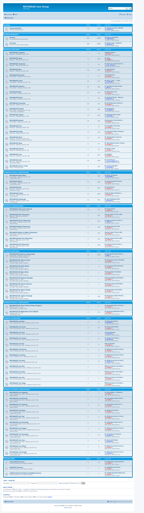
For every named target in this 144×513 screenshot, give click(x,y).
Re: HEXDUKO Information (112, 467)
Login (5, 480)
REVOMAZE (7, 25)
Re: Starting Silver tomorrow (113, 137)
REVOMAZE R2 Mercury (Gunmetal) (22, 254)
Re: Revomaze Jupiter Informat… (114, 295)
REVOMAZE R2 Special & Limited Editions (16, 302)
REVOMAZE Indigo (16, 131)
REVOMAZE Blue (16, 69)
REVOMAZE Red (15, 187)
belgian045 (109, 38)
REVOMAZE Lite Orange (18, 452)
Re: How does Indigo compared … (115, 131)
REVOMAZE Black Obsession (20, 226)
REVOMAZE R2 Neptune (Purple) (21, 278)
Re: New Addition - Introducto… (114, 392)
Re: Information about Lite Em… (114, 398)
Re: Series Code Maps (111, 165)
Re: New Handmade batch (112, 199)
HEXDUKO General (16, 467)
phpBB (62, 505)
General (12, 37)
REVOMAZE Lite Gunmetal (19, 422)
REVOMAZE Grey (16, 126)
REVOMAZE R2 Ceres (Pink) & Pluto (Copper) (26, 305)
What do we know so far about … (114, 366)
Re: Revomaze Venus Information (114, 260)
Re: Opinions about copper (113, 114)
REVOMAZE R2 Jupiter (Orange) (21, 296)
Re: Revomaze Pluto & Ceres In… (114, 305)
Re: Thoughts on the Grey (112, 125)
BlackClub (109, 98)
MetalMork (109, 44)
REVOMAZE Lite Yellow (18, 446)
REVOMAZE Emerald (17, 75)
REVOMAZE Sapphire (17, 52)
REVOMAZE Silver (16, 137)
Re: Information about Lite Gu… (114, 422)
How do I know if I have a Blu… (114, 214)
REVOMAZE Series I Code (19, 166)
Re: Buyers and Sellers (111, 37)
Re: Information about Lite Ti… (114, 404)
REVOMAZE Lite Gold (17, 360)
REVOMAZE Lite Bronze (18, 349)
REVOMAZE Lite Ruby (17, 372)
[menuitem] (15, 14)
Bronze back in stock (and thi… (114, 120)
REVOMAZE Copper (17, 115)
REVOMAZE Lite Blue (17, 321)
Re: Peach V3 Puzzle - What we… (114, 97)
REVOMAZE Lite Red (17, 344)
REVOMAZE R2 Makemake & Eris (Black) (24, 311)
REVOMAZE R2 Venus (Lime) (20, 260)
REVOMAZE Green (16, 81)
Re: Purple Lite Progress (112, 338)
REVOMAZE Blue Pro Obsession (21, 238)
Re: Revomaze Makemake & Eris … (115, 311)
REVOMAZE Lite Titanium (19, 404)
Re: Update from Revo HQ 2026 (114, 28)
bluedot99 (109, 82)
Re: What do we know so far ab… (114, 349)
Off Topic (13, 43)
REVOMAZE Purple (16, 193)
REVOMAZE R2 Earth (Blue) (19, 266)
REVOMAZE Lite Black (17, 410)
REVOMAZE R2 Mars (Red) (19, 272)
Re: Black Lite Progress (112, 410)
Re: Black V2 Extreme (111, 175)
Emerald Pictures (110, 75)
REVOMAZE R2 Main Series (11, 251)
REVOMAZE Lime (16, 154)
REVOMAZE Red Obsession (19, 244)
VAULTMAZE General (17, 462)
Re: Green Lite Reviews (111, 326)
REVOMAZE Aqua (16, 58)
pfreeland (109, 200)
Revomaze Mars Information (113, 272)
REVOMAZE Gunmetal (17, 103)
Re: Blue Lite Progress (111, 321)
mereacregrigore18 (112, 161)
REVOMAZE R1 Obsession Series (13, 206)
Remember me (76, 483)
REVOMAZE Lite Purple (18, 338)
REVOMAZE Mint (15, 92)
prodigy (108, 53)
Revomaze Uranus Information (114, 283)
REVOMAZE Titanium (17, 86)
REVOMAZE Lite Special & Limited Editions (17, 389)
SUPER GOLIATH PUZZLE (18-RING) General (25, 473)
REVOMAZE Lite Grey (17, 332)
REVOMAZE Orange (17, 109)
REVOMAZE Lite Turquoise (19, 434)
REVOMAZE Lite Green (18, 327)
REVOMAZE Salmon (17, 149)
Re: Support (108, 154)
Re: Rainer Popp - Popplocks (113, 43)
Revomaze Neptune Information (114, 277)
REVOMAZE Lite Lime (17, 440)
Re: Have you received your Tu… (114, 63)
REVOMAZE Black (16, 181)
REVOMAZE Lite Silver (17, 355)
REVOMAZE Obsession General (21, 209)
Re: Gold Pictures (110, 160)
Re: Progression (109, 108)
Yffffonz (108, 221)
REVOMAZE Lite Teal (17, 416)
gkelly (108, 87)
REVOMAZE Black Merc (18, 175)
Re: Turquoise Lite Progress (113, 434)
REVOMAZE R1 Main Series (11, 49)
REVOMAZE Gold (16, 160)
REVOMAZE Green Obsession (20, 220)
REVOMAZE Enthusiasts (11, 34)
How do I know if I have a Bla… (114, 232)
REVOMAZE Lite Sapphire (19, 392)
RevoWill (109, 322)
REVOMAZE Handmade (18, 199)
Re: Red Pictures (110, 187)
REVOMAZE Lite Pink (17, 366)
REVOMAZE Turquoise (17, 64)
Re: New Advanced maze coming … (115, 143)
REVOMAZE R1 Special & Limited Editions (16, 172)
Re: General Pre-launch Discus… (114, 254)
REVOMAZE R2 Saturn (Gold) (20, 290)
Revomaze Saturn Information (113, 289)
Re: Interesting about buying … (114, 181)
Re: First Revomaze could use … (114, 103)
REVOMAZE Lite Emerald (18, 398)
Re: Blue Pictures (110, 69)
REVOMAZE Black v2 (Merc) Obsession (23, 232)
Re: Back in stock (110, 148)
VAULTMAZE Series (9, 459)
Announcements (15, 28)
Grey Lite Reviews (110, 332)
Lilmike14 (109, 29)
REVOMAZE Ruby (16, 143)
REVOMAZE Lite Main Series (12, 318)
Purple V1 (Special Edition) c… (114, 193)
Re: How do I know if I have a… (114, 220)
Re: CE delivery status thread (113, 86)
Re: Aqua (107, 58)
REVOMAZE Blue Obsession (20, 214)
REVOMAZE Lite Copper (18, 428)
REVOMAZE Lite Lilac (17, 377)
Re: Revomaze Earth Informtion (114, 266)
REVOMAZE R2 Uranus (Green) (21, 284)
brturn (50, 497)
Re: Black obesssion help (112, 226)
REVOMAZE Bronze (16, 120)
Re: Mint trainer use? (111, 91)
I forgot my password (64, 483)
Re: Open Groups (110, 208)
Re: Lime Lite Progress (111, 440)
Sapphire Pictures (110, 52)
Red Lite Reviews (110, 343)
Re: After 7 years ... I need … (113, 80)
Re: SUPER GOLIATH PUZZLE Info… (115, 473)
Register (12, 480)
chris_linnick (110, 65)
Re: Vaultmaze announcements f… (115, 461)
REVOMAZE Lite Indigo (18, 383)
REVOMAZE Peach (16, 97)
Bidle (107, 255)
